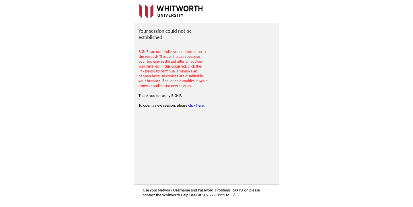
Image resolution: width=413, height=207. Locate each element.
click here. (196, 105)
